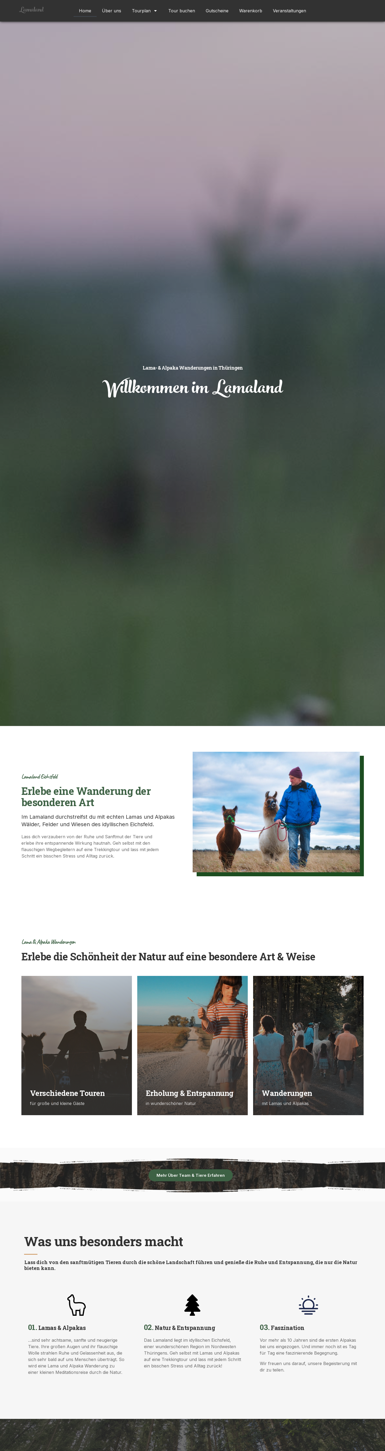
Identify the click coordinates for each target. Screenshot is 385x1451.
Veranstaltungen (289, 10)
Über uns (111, 10)
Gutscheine (217, 10)
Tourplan (145, 11)
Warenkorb (250, 10)
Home (85, 10)
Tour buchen (181, 10)
